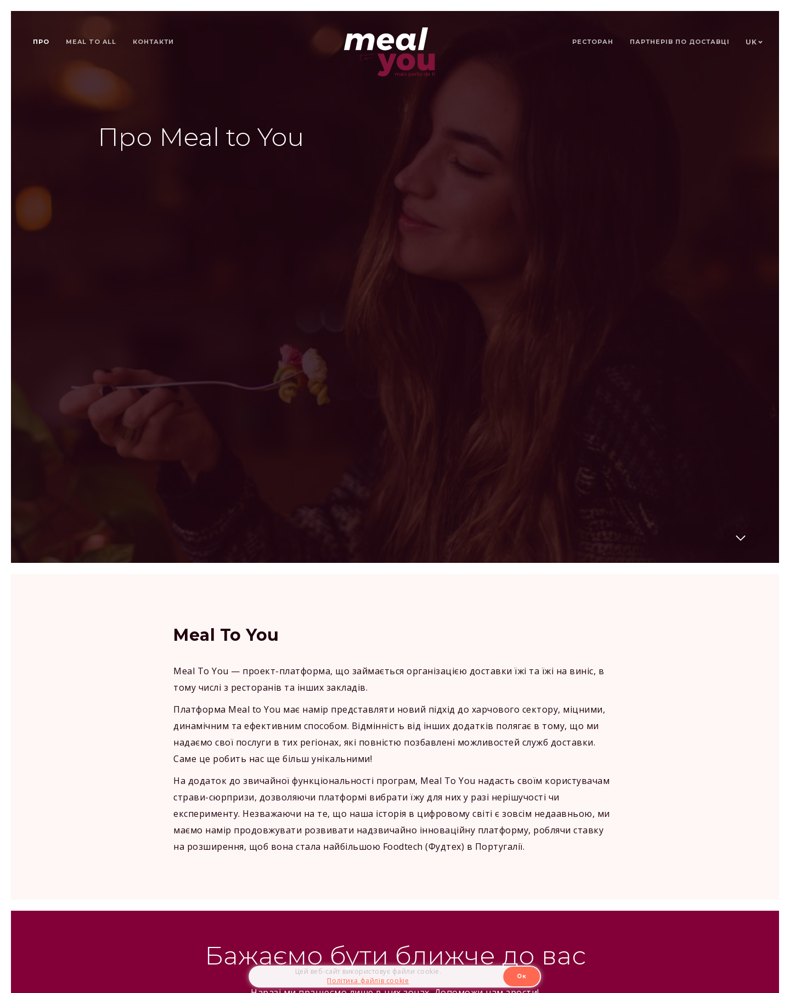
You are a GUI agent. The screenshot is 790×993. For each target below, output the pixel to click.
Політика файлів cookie (368, 980)
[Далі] (740, 539)
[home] (389, 52)
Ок (522, 976)
